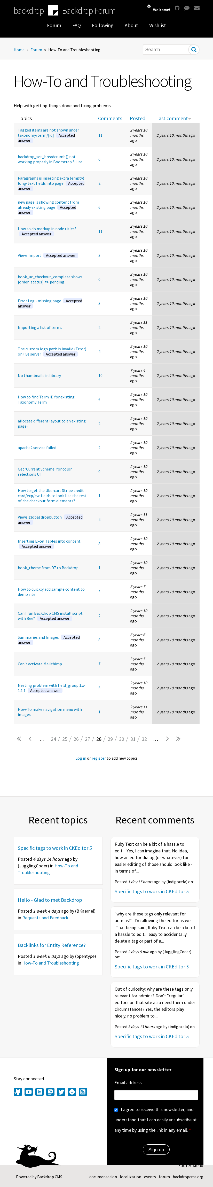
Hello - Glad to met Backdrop (50, 900)
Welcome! (161, 9)
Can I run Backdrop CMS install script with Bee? (50, 616)
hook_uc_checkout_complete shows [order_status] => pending (50, 279)
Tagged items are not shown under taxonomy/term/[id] (48, 135)
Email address (128, 1082)
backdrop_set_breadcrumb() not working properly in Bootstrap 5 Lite (50, 159)
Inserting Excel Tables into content (49, 543)
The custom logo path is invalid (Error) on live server (52, 351)
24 (53, 739)
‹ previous (31, 739)
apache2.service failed (37, 447)
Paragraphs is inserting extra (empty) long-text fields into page (51, 183)
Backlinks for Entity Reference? (52, 945)
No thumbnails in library (39, 375)
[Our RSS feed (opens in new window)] (82, 1092)
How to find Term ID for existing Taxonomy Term (46, 399)
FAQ (76, 25)
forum (164, 1176)
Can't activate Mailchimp (40, 663)
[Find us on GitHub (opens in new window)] (18, 1092)
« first (19, 739)
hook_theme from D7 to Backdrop (48, 567)
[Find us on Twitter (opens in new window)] (61, 1092)
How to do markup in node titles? (47, 231)
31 (133, 739)
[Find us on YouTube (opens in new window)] (28, 1092)
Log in (80, 758)
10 (100, 375)
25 (64, 739)
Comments (110, 118)
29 (110, 739)
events (150, 1176)
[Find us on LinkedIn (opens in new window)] (39, 1092)
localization (130, 1176)
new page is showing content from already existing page (48, 207)
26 (76, 739)
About (131, 25)
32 (144, 739)
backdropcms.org (188, 1176)
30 (121, 739)
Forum (54, 25)
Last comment (173, 118)
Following (103, 25)
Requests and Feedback (45, 918)
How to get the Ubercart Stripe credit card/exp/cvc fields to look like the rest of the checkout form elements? (52, 495)
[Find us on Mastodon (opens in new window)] (50, 1092)
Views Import (48, 255)
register (99, 758)
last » (178, 739)
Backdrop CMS (49, 1176)
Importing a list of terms (40, 327)
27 (87, 739)
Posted (137, 118)
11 (100, 135)
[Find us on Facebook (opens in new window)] (72, 1092)
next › (167, 739)
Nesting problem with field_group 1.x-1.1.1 (51, 688)
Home (19, 49)
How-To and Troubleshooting (50, 963)
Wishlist (157, 25)
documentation (103, 1176)
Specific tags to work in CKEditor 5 (55, 848)
